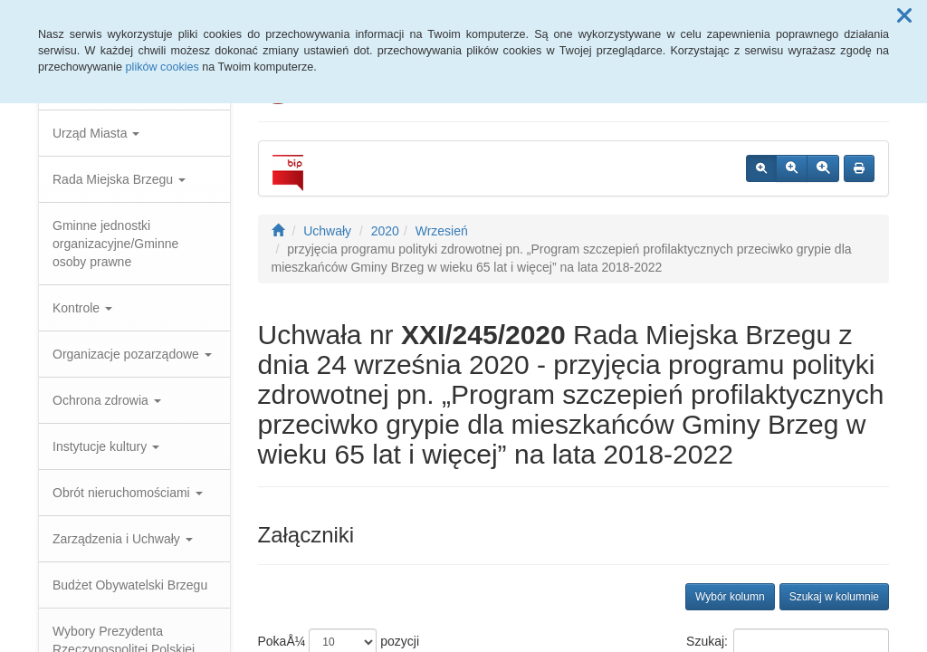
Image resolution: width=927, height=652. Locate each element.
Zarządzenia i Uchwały (123, 539)
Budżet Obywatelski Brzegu (130, 585)
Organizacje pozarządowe (132, 354)
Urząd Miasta (96, 133)
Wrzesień (442, 231)
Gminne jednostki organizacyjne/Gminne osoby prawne (115, 243)
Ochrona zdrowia (107, 400)
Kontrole (82, 308)
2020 (385, 231)
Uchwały (327, 231)
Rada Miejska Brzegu (119, 179)
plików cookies (162, 67)
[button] (904, 16)
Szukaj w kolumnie (834, 596)
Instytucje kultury (106, 446)
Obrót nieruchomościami (128, 492)
